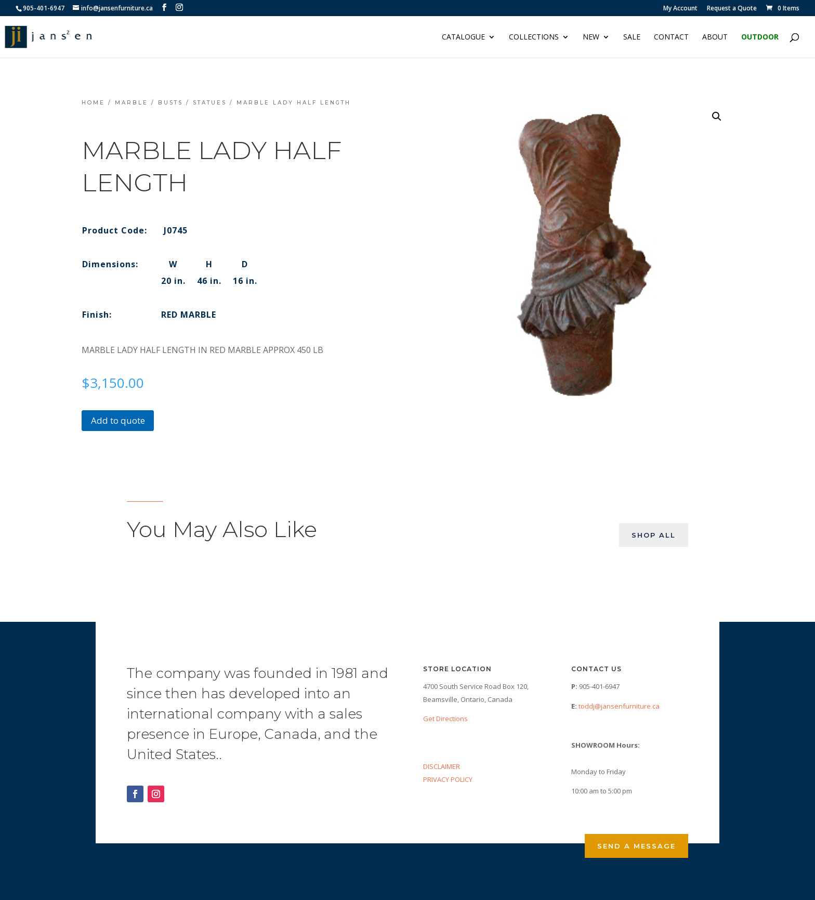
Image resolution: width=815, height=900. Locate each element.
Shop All (654, 535)
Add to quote (118, 420)
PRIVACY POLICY (447, 779)
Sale (631, 37)
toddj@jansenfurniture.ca (619, 706)
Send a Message (636, 846)
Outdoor (760, 37)
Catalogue (463, 37)
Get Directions (445, 718)
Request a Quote (732, 8)
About (715, 37)
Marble (131, 102)
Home (93, 102)
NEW (591, 37)
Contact (671, 37)
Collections (534, 37)
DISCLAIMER (441, 766)
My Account (680, 8)
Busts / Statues (192, 102)
